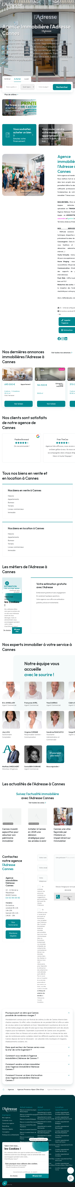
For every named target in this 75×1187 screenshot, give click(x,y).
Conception (5, 1132)
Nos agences (6, 1118)
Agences (11, 1090)
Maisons (11, 496)
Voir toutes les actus (38, 803)
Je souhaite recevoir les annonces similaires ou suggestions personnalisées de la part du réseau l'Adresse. (42, 896)
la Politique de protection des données (41, 993)
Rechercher (62, 87)
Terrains (11, 506)
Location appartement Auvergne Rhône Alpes (62, 1113)
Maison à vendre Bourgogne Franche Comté (29, 1115)
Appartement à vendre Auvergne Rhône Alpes (45, 1113)
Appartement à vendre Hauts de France (44, 1141)
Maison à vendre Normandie (28, 1122)
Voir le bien (18, 404)
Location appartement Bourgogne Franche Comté (63, 1118)
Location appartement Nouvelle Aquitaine (62, 1132)
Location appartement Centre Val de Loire (62, 1150)
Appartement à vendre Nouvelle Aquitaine (44, 1132)
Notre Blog (5, 1126)
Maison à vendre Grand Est (28, 1129)
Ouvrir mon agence (8, 1123)
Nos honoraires (13, 923)
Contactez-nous (7, 1120)
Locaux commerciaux (16, 509)
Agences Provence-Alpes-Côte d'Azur (30, 1090)
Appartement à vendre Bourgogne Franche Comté (46, 1118)
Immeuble (11, 512)
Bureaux (11, 502)
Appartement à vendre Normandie (44, 1127)
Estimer (7, 79)
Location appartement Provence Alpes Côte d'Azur (63, 1164)
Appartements (13, 499)
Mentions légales (13, 934)
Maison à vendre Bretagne (28, 1119)
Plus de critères (11, 94)
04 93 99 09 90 (13, 898)
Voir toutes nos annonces (62, 352)
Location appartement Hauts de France (62, 1141)
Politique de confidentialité (10, 1135)
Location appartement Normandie (62, 1127)
